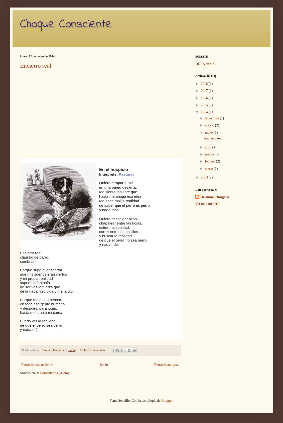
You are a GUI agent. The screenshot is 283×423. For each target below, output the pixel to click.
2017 (205, 91)
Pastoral (126, 174)
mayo (209, 132)
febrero (210, 161)
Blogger (166, 400)
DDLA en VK (205, 64)
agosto (210, 125)
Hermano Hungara (214, 197)
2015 (205, 105)
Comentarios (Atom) (54, 373)
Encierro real (35, 65)
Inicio (104, 365)
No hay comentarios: (92, 350)
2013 (205, 177)
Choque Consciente (66, 24)
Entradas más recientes (37, 365)
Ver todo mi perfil (207, 204)
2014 (205, 112)
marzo (209, 154)
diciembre (212, 118)
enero (209, 168)
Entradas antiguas (166, 365)
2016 (205, 98)
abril (208, 147)
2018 (205, 84)
